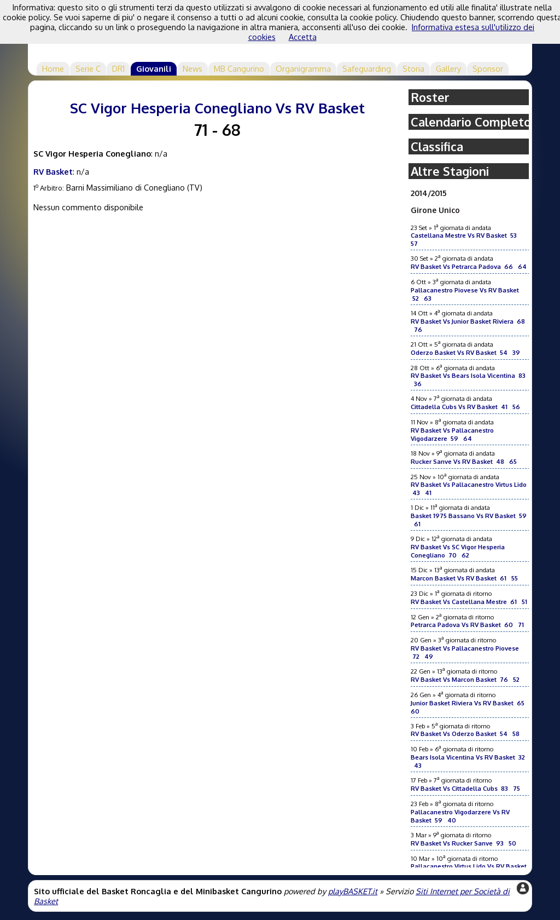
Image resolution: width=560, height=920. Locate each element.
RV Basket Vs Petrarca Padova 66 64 (469, 266)
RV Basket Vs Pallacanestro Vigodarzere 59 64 (452, 434)
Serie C (88, 68)
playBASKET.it (352, 891)
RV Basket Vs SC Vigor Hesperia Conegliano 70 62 (458, 551)
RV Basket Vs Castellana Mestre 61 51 (469, 601)
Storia (413, 68)
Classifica (437, 146)
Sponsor (487, 68)
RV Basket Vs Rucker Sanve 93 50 (463, 843)
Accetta (303, 37)
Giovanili (153, 68)
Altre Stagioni (450, 171)
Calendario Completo (471, 121)
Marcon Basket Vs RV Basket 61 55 (464, 578)
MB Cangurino (239, 68)
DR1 (118, 68)
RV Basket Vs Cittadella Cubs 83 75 (465, 788)
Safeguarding (366, 68)
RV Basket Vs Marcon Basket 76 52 (465, 679)
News (192, 68)
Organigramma (303, 68)
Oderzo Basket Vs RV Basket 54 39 (465, 352)
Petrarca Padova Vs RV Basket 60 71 (467, 624)
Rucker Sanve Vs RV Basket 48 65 (464, 461)
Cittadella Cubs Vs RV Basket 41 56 (465, 407)
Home (53, 68)
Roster (430, 97)
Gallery (448, 68)
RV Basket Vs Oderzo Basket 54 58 (465, 733)
